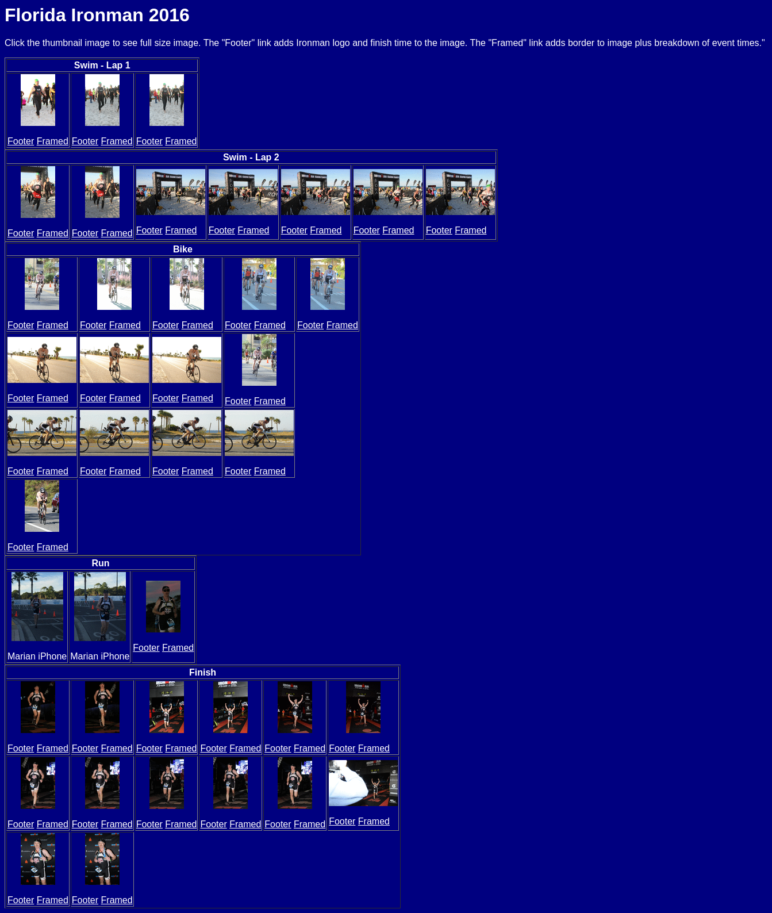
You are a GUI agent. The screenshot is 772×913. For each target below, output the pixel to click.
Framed (52, 141)
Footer (20, 141)
